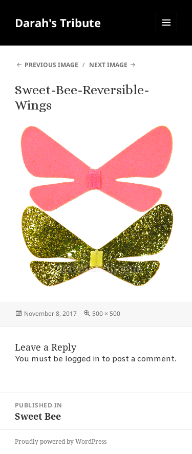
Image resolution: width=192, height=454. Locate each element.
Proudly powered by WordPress (60, 441)
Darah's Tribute (58, 22)
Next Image (108, 64)
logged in (82, 359)
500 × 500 (106, 313)
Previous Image (51, 64)
